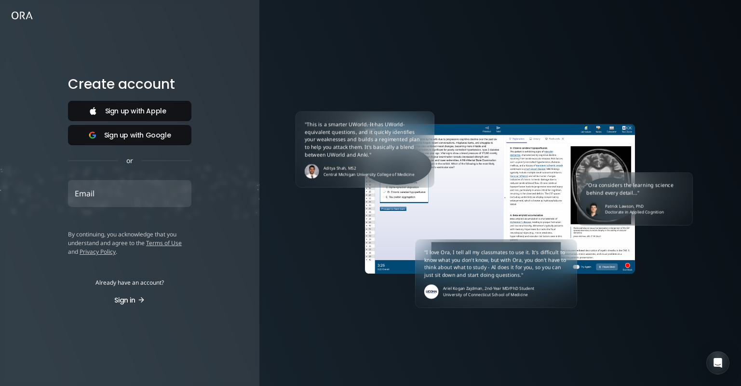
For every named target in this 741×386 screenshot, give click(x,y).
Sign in (129, 300)
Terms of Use (164, 243)
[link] (22, 16)
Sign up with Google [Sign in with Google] (130, 135)
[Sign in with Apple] (129, 111)
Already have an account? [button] (129, 282)
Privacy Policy (98, 252)
